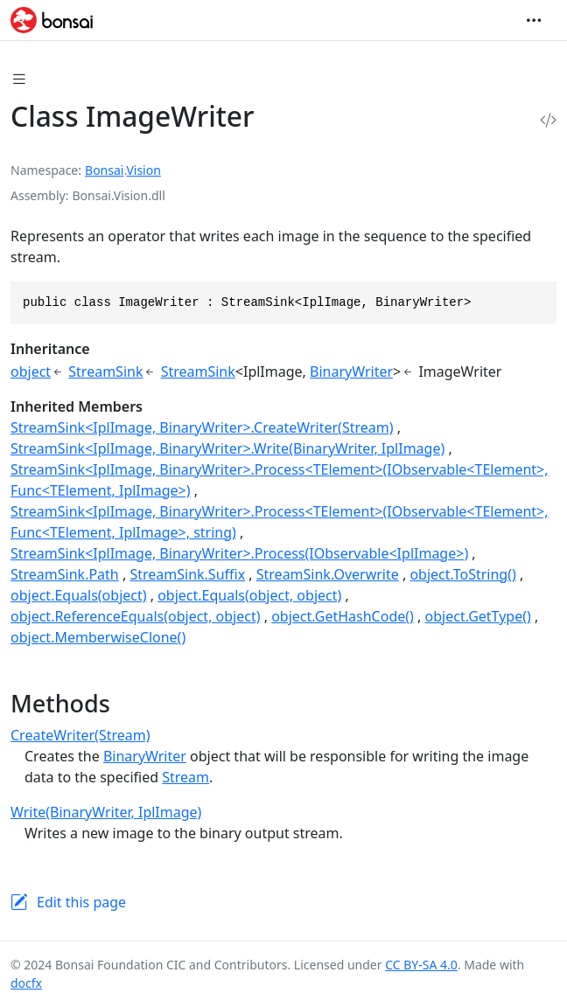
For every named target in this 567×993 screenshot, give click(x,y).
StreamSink (105, 371)
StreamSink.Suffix (187, 574)
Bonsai (104, 170)
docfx (26, 983)
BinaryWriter (351, 371)
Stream (185, 777)
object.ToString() (462, 574)
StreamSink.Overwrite (327, 574)
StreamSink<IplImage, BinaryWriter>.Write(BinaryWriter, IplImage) (227, 448)
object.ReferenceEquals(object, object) (135, 616)
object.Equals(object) (78, 595)
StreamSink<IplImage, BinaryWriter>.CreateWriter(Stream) (202, 427)
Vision (143, 170)
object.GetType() (478, 616)
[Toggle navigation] (533, 20)
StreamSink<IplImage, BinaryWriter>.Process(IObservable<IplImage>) (239, 553)
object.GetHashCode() (342, 616)
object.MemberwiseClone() (98, 637)
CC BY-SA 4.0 (421, 964)
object (30, 371)
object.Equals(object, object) (249, 595)
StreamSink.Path (64, 574)
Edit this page (81, 902)
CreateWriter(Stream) (80, 735)
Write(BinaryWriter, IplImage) (105, 812)
